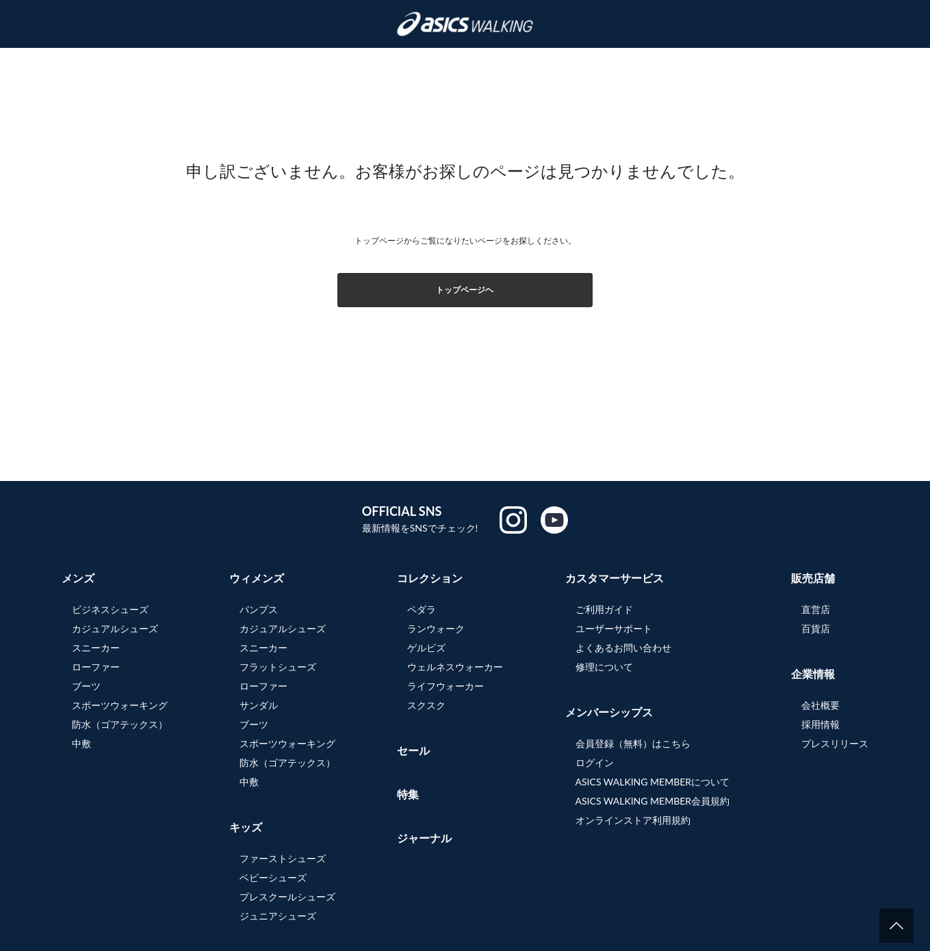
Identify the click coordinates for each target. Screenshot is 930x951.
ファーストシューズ (283, 858)
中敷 (81, 743)
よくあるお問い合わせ (623, 647)
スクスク (426, 705)
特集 (408, 793)
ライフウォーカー (445, 686)
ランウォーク (436, 628)
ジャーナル (424, 837)
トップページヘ (464, 290)
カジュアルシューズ (115, 628)
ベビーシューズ (273, 877)
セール (413, 750)
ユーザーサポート (614, 628)
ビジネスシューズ (110, 609)
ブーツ (86, 686)
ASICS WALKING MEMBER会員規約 (653, 801)
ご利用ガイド (604, 609)
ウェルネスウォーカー (455, 667)
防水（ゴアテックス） (120, 724)
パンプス (259, 609)
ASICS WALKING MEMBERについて (653, 781)
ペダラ (421, 609)
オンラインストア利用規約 (633, 820)
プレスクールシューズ (287, 896)
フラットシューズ (278, 667)
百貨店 (815, 628)
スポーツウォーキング (120, 705)
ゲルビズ (426, 647)
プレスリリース (834, 743)
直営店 (815, 609)
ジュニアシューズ (278, 916)
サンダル (259, 705)
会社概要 (820, 705)
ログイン (595, 762)
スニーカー (96, 647)
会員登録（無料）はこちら (633, 743)
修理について (604, 667)
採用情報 (820, 724)
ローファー (96, 667)
